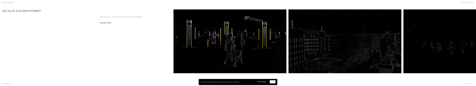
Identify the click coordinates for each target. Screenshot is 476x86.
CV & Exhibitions (467, 2)
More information (262, 81)
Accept (272, 81)
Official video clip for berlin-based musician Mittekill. (121, 17)
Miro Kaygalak (8, 2)
